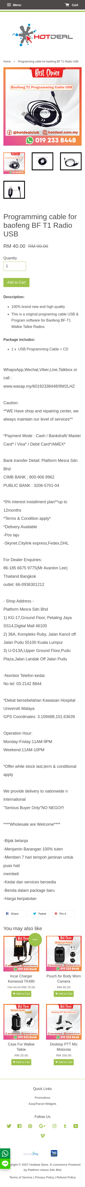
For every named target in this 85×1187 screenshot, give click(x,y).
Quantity (10, 258)
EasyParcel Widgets (42, 1103)
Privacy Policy (44, 1177)
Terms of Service (21, 1177)
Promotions (42, 1097)
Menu (14, 4)
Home (7, 61)
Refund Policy (66, 1177)
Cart (71, 4)
